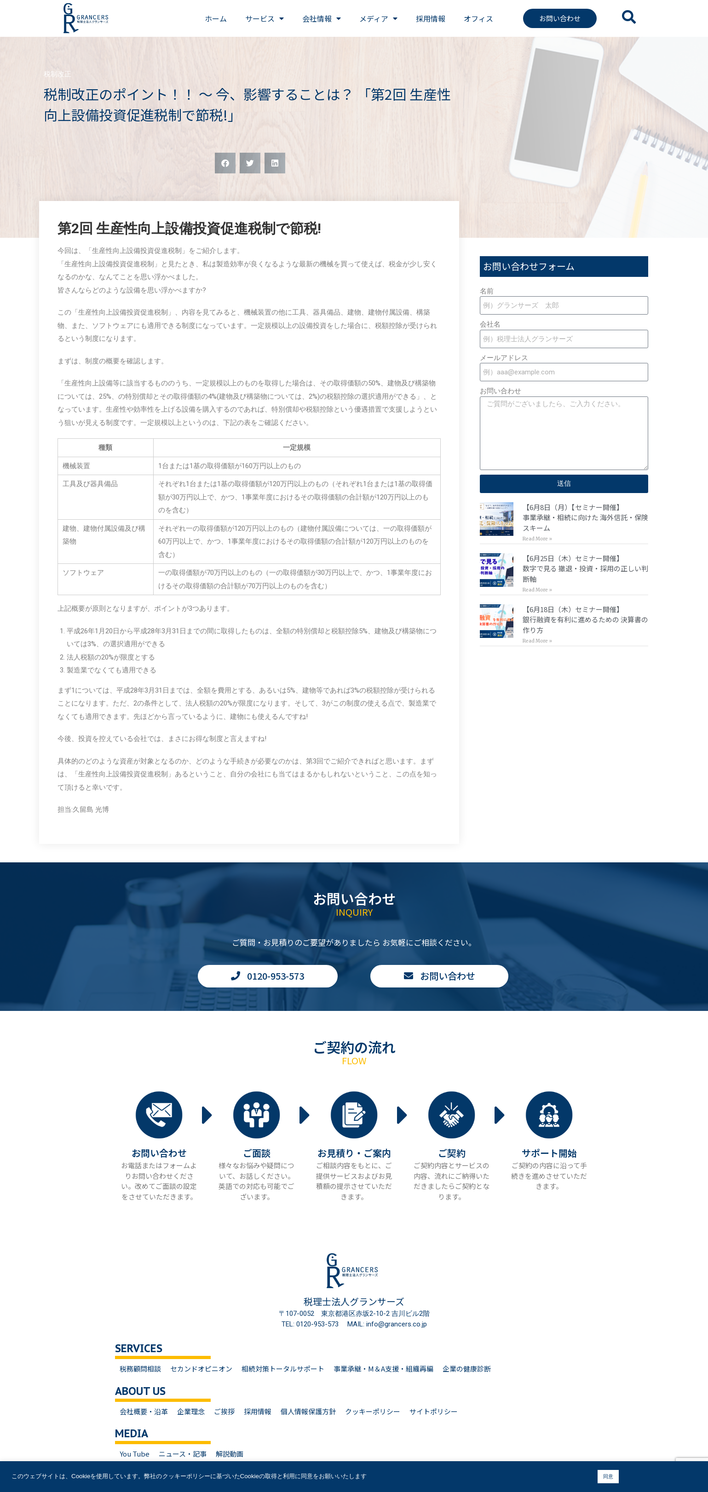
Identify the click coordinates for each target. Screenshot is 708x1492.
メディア (378, 18)
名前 (487, 291)
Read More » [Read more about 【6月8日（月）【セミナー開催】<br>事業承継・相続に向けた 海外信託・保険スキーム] (537, 539)
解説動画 (229, 1453)
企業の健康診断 (467, 1368)
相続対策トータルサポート (283, 1368)
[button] (225, 163)
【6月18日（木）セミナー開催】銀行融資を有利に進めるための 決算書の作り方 (585, 619)
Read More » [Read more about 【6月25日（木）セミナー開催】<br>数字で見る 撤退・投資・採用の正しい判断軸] (537, 590)
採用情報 (430, 18)
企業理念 (191, 1411)
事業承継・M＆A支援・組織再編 (383, 1368)
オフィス (478, 18)
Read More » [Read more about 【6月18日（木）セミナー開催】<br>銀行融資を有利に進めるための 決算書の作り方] (537, 641)
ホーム (216, 18)
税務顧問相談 (140, 1368)
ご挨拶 (224, 1411)
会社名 (490, 324)
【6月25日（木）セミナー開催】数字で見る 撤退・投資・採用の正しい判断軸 (585, 568)
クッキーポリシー (372, 1411)
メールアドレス (504, 358)
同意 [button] (608, 1476)
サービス (264, 18)
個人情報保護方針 (308, 1411)
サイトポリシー (433, 1411)
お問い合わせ (500, 391)
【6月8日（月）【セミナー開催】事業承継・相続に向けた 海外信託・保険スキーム (585, 517)
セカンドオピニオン (201, 1368)
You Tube (135, 1453)
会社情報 (321, 18)
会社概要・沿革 (144, 1411)
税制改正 (57, 74)
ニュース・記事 (183, 1453)
